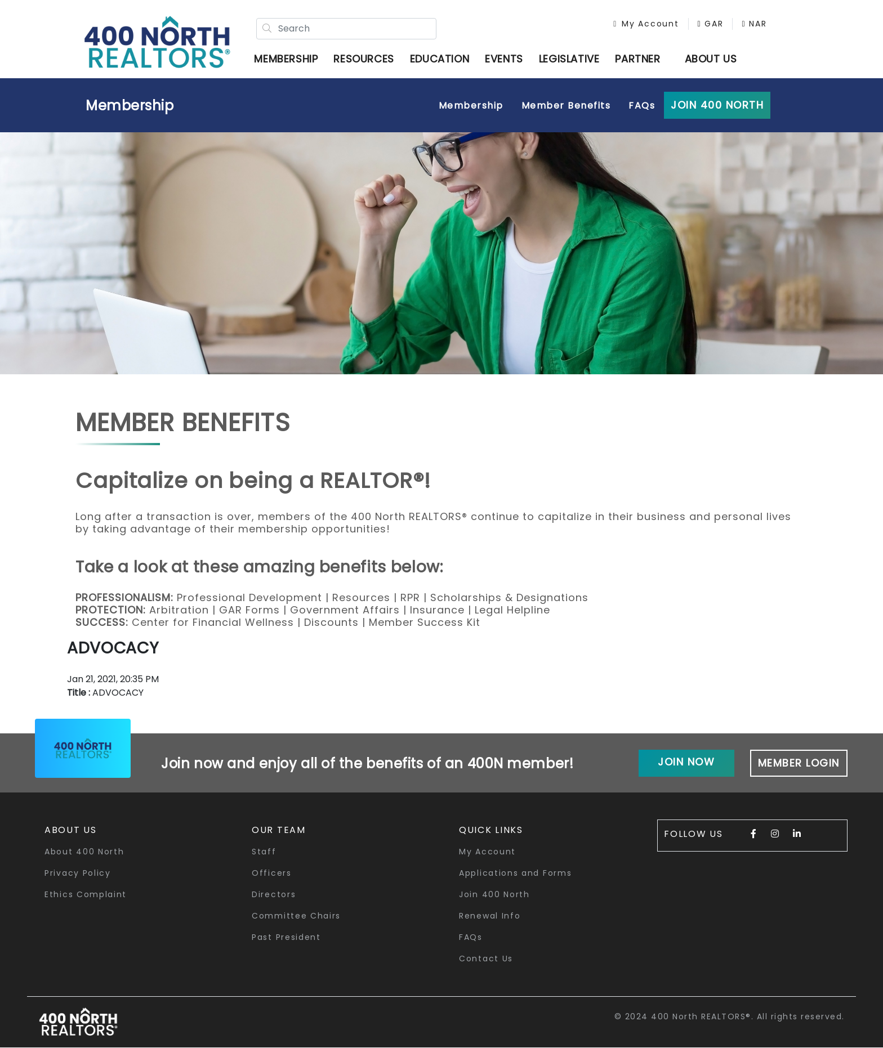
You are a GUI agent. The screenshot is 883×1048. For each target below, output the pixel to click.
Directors (274, 895)
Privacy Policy (77, 873)
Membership (130, 106)
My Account (645, 23)
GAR (710, 23)
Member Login (799, 763)
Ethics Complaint (85, 895)
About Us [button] (70, 830)
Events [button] (504, 59)
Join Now (686, 762)
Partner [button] (638, 59)
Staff (264, 852)
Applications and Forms (515, 873)
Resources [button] (364, 59)
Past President (286, 937)
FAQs (641, 106)
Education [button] (439, 59)
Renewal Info (489, 916)
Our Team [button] (279, 830)
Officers (272, 873)
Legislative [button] (569, 59)
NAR (753, 23)
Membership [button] (286, 59)
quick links (491, 830)
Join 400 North (717, 105)
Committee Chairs (296, 916)
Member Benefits (566, 106)
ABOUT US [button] (711, 59)
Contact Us (486, 959)
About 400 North (84, 852)
